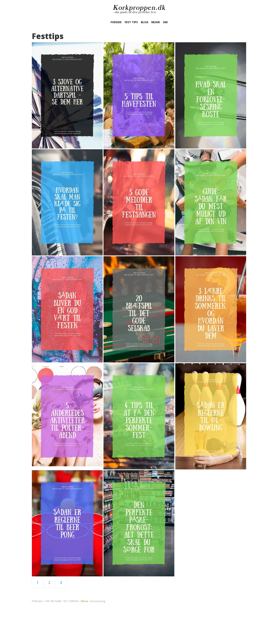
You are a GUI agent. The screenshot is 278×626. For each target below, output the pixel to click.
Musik (155, 22)
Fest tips (131, 22)
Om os (84, 601)
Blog (144, 22)
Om (165, 22)
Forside (116, 22)
